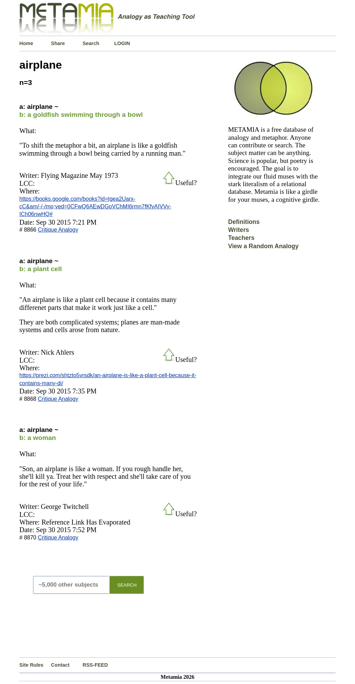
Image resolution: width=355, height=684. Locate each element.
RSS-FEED (95, 665)
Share (58, 43)
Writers (238, 229)
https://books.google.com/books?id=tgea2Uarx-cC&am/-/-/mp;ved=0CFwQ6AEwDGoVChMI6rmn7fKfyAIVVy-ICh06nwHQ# (95, 206)
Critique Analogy (58, 230)
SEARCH (127, 585)
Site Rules (31, 665)
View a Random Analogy (263, 246)
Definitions (244, 221)
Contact (60, 665)
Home (26, 43)
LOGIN (122, 43)
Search (91, 43)
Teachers (241, 237)
